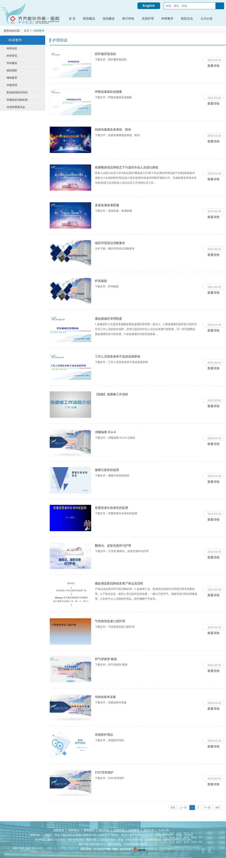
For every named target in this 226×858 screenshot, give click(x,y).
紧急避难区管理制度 (108, 318)
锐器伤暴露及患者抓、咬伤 (113, 129)
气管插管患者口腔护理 (110, 621)
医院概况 (74, 830)
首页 (26, 30)
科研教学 (134, 830)
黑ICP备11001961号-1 (92, 844)
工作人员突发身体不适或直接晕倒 (117, 356)
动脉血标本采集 (105, 696)
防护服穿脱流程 (105, 54)
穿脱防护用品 (104, 734)
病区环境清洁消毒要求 (110, 243)
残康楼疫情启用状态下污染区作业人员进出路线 (126, 167)
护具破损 (101, 280)
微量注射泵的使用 (107, 470)
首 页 (72, 18)
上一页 (183, 807)
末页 (217, 807)
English (149, 6)
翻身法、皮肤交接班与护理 (113, 545)
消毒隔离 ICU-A (105, 432)
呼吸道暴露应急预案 (108, 91)
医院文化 (149, 830)
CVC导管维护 (104, 772)
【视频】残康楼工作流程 (111, 394)
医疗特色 (104, 830)
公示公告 (164, 830)
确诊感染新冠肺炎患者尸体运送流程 (119, 583)
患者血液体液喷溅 (107, 205)
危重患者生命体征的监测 (111, 507)
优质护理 (119, 830)
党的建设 (89, 830)
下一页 (207, 807)
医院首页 (59, 830)
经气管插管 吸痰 (106, 659)
